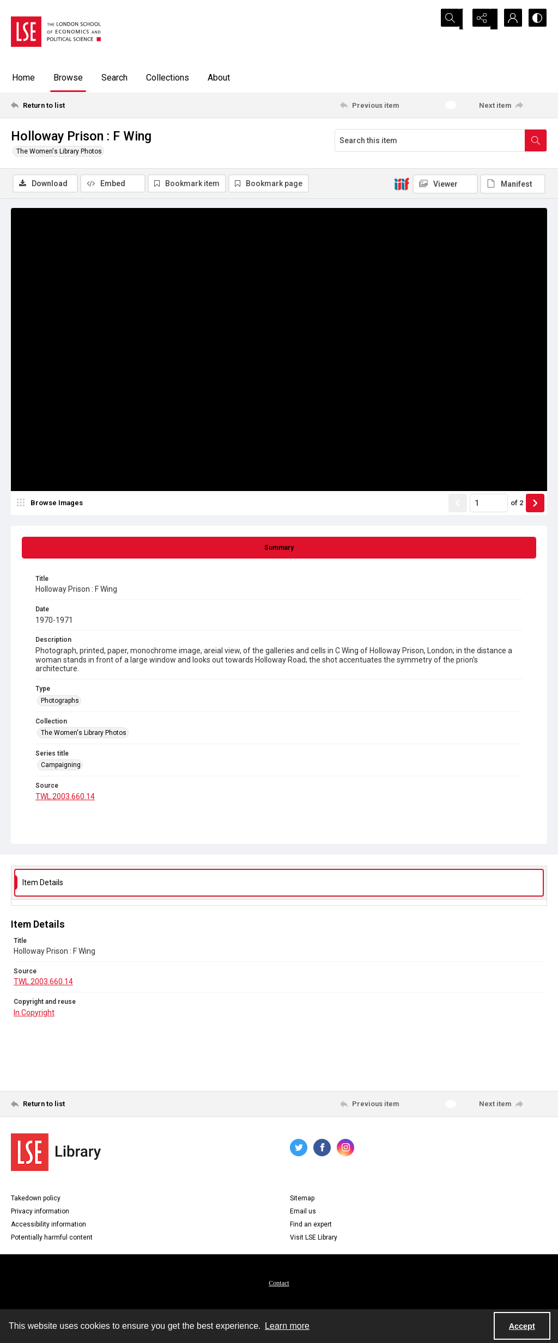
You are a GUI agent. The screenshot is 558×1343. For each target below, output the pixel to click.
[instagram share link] (345, 1149)
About (219, 77)
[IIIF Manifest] (512, 184)
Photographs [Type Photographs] (60, 702)
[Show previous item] (457, 504)
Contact (279, 1285)
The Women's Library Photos (59, 151)
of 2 (517, 504)
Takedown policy (35, 1200)
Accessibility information (48, 1226)
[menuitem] (279, 1284)
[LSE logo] (56, 31)
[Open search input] (454, 19)
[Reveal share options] (481, 19)
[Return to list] (83, 105)
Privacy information (40, 1213)
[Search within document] (536, 140)
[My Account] (509, 19)
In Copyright (34, 1013)
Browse (68, 77)
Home (23, 77)
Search (114, 77)
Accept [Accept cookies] (522, 1326)
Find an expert (311, 1226)
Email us (303, 1213)
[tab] (279, 549)
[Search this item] (430, 140)
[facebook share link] (322, 1149)
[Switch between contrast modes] (536, 19)
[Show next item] (535, 504)
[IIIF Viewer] (445, 184)
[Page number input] (489, 504)
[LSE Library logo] (56, 1154)
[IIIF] (401, 183)
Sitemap (302, 1200)
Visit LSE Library (313, 1239)
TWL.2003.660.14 (65, 798)
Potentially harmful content (52, 1239)
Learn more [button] (287, 1325)
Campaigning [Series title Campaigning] (61, 766)
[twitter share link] (298, 1149)
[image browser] (52, 505)
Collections (167, 77)
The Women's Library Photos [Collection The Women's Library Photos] (83, 734)
